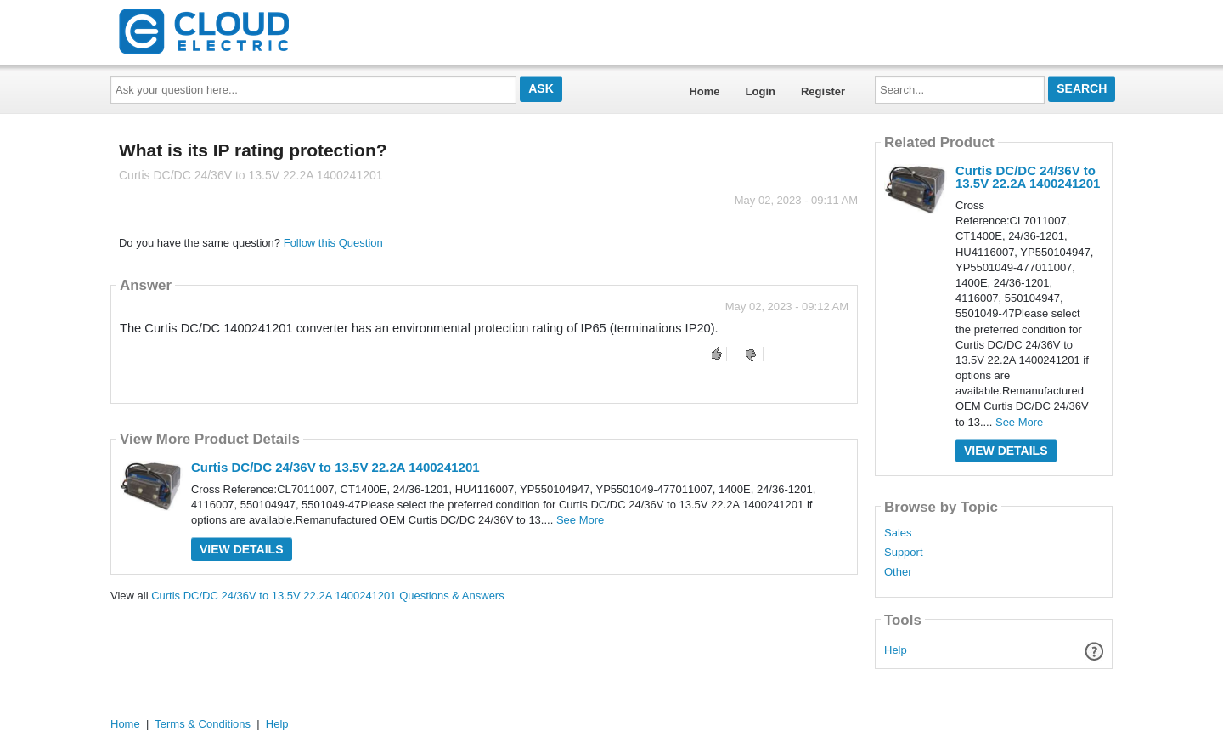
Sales (898, 533)
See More (580, 520)
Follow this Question (333, 242)
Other (898, 572)
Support (903, 553)
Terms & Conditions (203, 724)
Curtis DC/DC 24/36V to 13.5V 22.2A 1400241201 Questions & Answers (327, 595)
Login (760, 91)
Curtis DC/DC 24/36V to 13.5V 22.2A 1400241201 (335, 467)
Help (895, 650)
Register (823, 91)
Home (704, 91)
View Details (242, 549)
